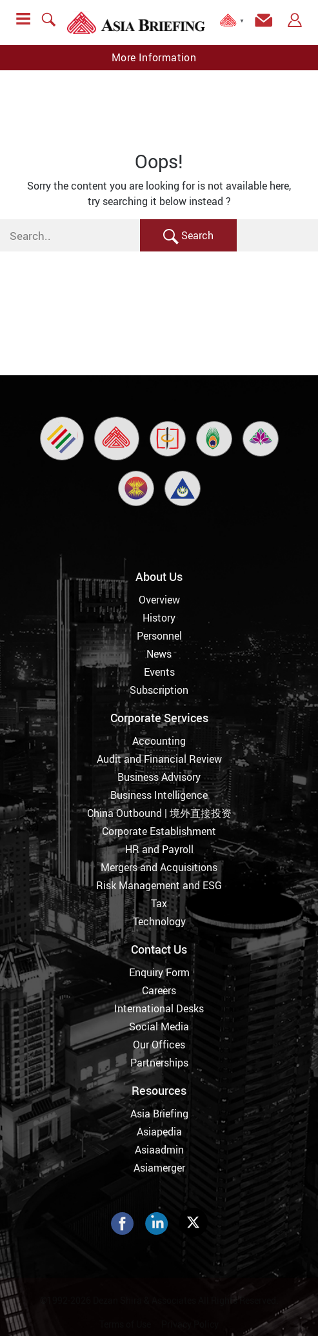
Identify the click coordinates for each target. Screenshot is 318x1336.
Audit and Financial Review (159, 759)
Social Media (159, 1026)
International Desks (159, 1008)
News (159, 654)
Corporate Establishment (159, 831)
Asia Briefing (159, 1113)
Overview (159, 600)
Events (159, 672)
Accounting (159, 741)
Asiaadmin (159, 1150)
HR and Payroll (159, 849)
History (159, 618)
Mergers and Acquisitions (159, 867)
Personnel (159, 636)
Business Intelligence (159, 795)
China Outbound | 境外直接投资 (159, 813)
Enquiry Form (159, 972)
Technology (159, 921)
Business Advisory (159, 777)
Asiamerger (159, 1168)
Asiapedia (159, 1132)
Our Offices (159, 1044)
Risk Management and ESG (159, 885)
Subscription (159, 690)
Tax (159, 903)
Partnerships (159, 1063)
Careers (159, 990)
